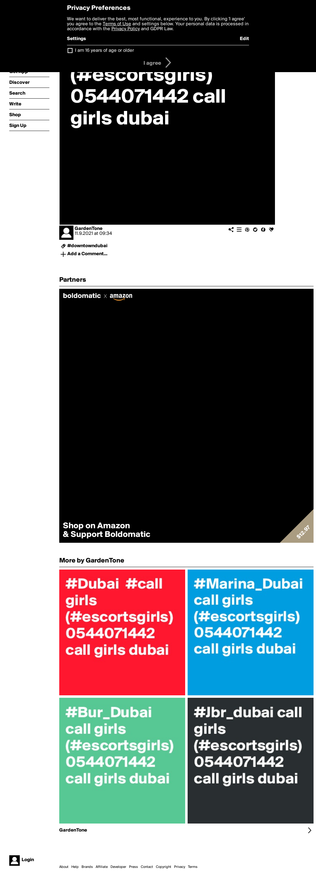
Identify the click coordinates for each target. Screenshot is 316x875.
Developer (118, 867)
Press (133, 867)
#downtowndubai (87, 245)
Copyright (163, 867)
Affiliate (102, 867)
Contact (147, 867)
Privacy (179, 867)
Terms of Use (117, 24)
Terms (193, 867)
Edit (244, 38)
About (64, 867)
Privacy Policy (125, 29)
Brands (87, 867)
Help (75, 867)
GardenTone (88, 228)
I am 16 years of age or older (104, 50)
